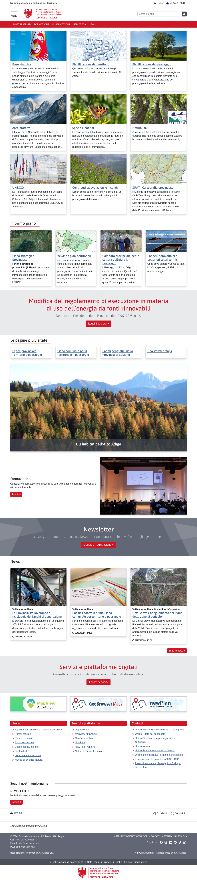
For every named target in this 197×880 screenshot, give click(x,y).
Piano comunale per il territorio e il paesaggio (73, 352)
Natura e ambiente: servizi (89, 751)
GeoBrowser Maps (159, 351)
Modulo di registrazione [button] (98, 544)
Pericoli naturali (23, 738)
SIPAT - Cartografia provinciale (152, 187)
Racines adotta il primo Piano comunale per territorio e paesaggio (96, 614)
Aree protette (21, 128)
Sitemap (17, 812)
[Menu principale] (14, 13)
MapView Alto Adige (86, 734)
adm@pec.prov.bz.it (26, 846)
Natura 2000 (140, 128)
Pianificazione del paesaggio (151, 64)
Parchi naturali (23, 734)
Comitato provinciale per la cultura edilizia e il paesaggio (120, 259)
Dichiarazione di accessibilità (66, 862)
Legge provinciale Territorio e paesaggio (27, 352)
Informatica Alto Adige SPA (40, 852)
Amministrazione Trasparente (130, 836)
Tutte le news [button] (177, 650)
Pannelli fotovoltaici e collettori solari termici (162, 257)
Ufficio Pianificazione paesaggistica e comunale (155, 740)
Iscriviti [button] (16, 802)
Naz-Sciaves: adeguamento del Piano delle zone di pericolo (157, 614)
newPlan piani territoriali (74, 256)
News (92, 24)
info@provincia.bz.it (28, 843)
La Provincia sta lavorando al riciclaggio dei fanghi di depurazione (37, 614)
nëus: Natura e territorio (28, 755)
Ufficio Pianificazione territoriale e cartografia (159, 729)
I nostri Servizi (21, 24)
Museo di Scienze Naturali (29, 759)
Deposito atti (82, 729)
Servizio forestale (24, 742)
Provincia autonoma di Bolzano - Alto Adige (41, 836)
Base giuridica (21, 64)
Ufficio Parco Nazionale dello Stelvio (155, 750)
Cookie (117, 862)
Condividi (160, 813)
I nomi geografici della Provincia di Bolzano (117, 352)
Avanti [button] (16, 494)
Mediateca (79, 24)
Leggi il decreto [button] (98, 323)
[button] (98, 444)
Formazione (41, 24)
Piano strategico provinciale (23, 257)
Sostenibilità (21, 751)
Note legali (92, 862)
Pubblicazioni (61, 24)
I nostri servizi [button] (98, 682)
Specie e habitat (83, 128)
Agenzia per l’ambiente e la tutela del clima (38, 729)
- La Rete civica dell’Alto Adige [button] (160, 852)
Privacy (106, 862)
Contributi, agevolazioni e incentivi (95, 187)
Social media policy (135, 862)
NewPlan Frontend (85, 747)
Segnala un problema (174, 836)
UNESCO (18, 187)
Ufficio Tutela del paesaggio (150, 734)
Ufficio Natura (142, 746)
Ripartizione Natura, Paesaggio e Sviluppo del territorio (158, 765)
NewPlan (80, 742)
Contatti (154, 836)
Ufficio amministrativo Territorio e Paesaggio (159, 755)
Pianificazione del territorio (90, 64)
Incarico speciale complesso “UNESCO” (157, 759)
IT (154, 3)
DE (161, 3)
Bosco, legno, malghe (27, 747)
